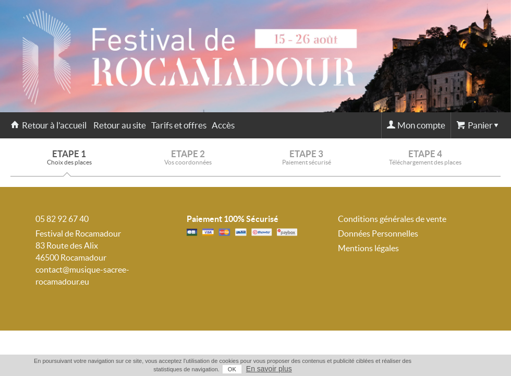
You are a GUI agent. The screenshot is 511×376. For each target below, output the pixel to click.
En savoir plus (269, 369)
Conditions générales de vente (392, 219)
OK (232, 369)
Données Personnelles (378, 233)
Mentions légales (368, 248)
